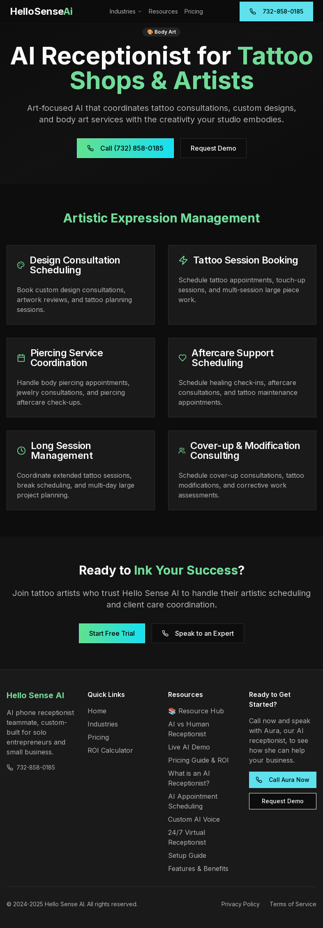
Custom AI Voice (194, 819)
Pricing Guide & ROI (198, 760)
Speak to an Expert (198, 633)
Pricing (194, 11)
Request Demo (213, 148)
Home (97, 711)
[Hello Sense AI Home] (41, 11)
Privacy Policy (240, 904)
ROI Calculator (110, 750)
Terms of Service (293, 904)
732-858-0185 (276, 11)
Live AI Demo (189, 747)
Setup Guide (187, 855)
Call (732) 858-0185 (125, 148)
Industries (126, 11)
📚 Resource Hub (196, 711)
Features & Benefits (198, 868)
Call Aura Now (282, 779)
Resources (163, 11)
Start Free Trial (112, 633)
